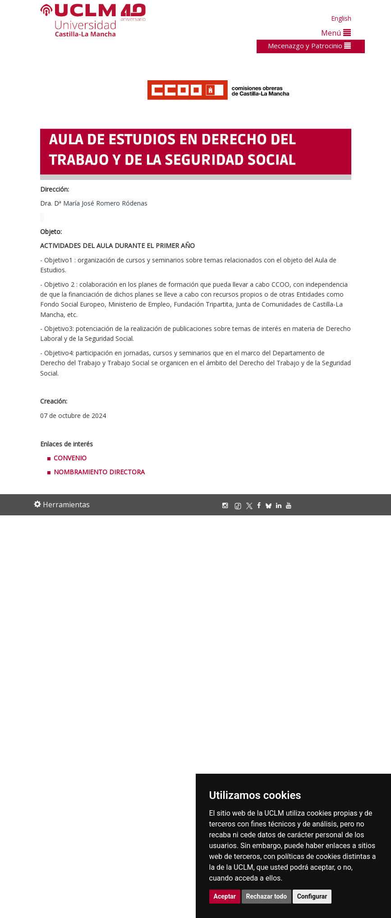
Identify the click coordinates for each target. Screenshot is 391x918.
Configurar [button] (312, 896)
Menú (336, 33)
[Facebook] (261, 505)
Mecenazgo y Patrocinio (309, 45)
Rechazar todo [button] (266, 896)
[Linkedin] (278, 505)
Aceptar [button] (225, 896)
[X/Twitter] (251, 505)
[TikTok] (240, 505)
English (341, 18)
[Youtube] (291, 505)
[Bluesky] (271, 505)
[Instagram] (227, 505)
